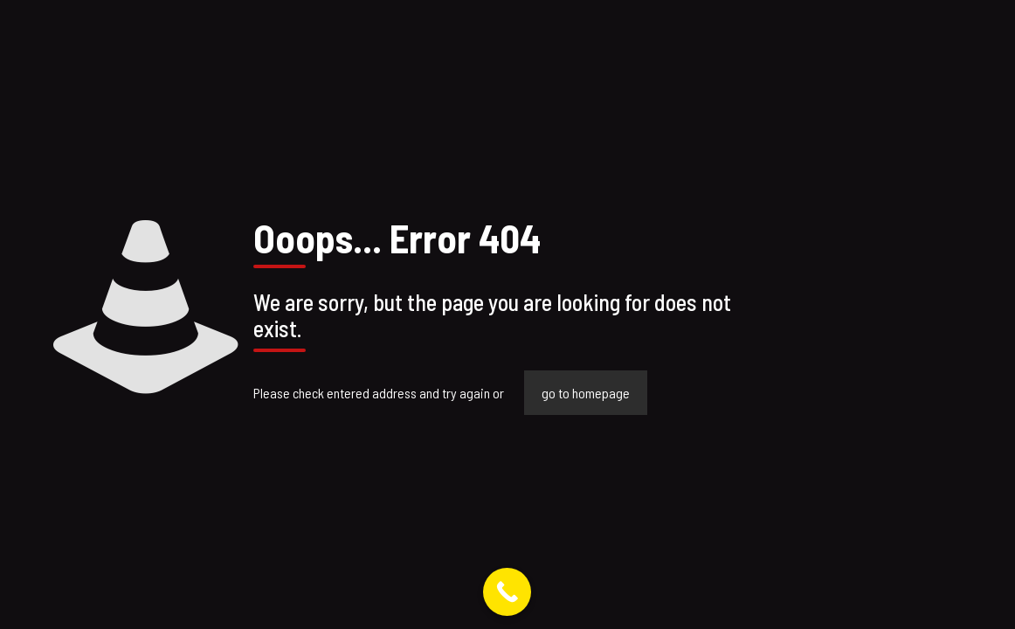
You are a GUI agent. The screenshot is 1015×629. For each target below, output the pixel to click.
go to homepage (586, 392)
